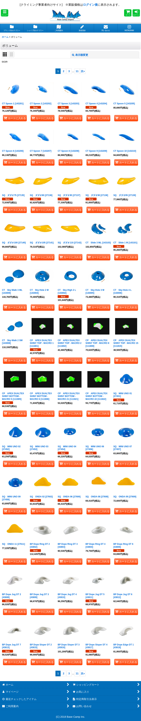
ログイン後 (90, 4)
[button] (4, 12)
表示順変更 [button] (80, 54)
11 (77, 71)
